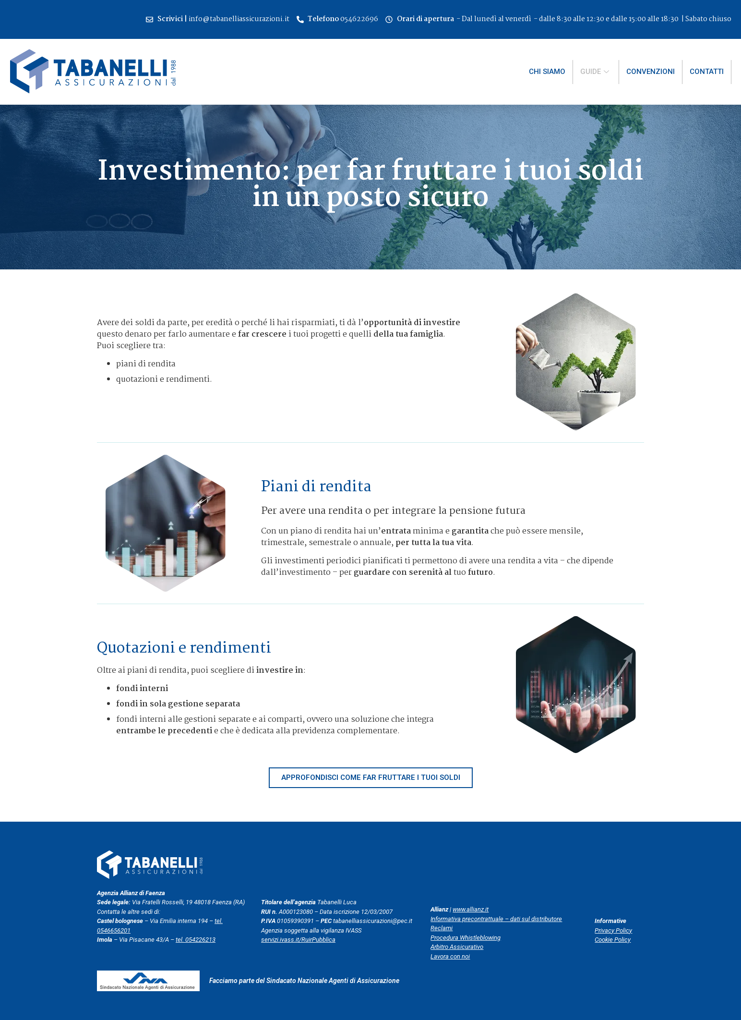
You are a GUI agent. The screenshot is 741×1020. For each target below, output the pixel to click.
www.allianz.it (471, 909)
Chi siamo (547, 71)
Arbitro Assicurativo (456, 946)
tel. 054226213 (195, 939)
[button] (371, 777)
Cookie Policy (613, 939)
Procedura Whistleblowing (465, 937)
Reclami (441, 928)
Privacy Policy (613, 930)
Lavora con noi (450, 956)
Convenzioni (650, 71)
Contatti (707, 71)
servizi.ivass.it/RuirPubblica (298, 939)
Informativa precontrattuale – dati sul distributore (496, 919)
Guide (595, 71)
